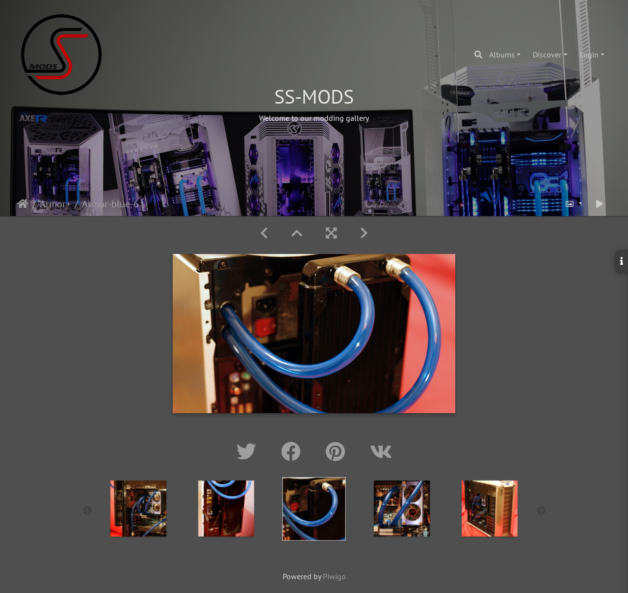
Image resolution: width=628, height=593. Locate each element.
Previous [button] (87, 511)
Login (589, 54)
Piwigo (334, 576)
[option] (226, 508)
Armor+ (55, 204)
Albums (502, 54)
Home (22, 204)
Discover (547, 54)
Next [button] (541, 511)
